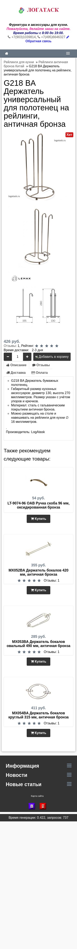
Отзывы (10, 346)
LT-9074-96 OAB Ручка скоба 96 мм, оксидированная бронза (38, 505)
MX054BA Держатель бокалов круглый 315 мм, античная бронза (38, 715)
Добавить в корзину (52, 356)
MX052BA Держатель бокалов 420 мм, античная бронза (39, 572)
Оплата (39, 372)
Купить (38, 518)
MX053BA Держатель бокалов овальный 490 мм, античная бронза (38, 644)
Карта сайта (37, 796)
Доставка (16, 372)
